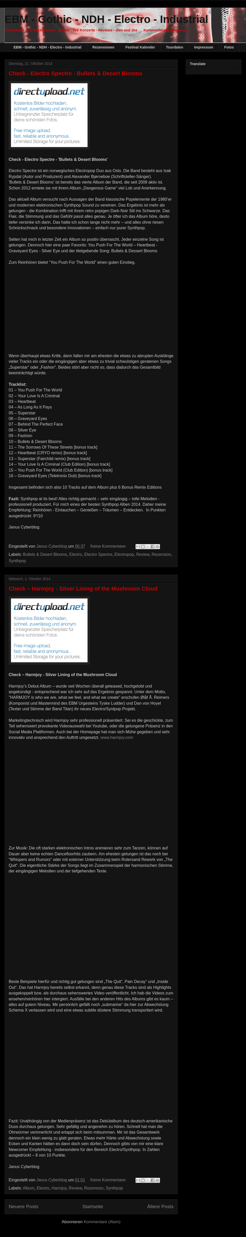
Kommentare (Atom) (102, 1222)
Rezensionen (103, 47)
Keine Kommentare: (109, 546)
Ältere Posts (160, 1206)
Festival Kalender (140, 47)
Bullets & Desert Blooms (45, 554)
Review (143, 554)
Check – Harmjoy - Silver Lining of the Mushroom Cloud (83, 588)
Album (28, 1188)
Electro (75, 554)
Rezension (161, 554)
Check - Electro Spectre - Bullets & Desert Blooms (75, 73)
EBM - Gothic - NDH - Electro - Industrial (106, 19)
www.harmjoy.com (116, 737)
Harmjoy (59, 1188)
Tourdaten (174, 47)
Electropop (124, 554)
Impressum (203, 47)
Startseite (92, 1206)
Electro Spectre (98, 554)
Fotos (229, 47)
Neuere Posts (23, 1206)
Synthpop (17, 561)
